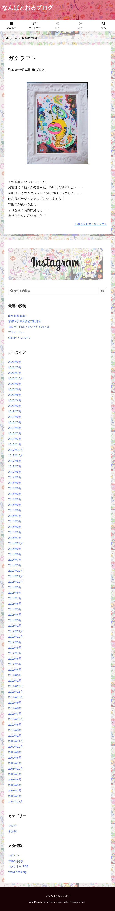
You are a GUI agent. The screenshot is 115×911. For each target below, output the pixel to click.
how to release (17, 315)
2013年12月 (15, 570)
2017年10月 (15, 455)
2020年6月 (14, 389)
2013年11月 (15, 576)
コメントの (18, 866)
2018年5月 (14, 422)
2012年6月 (14, 658)
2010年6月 (14, 724)
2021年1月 (14, 372)
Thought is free (78, 902)
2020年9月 (14, 383)
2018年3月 (14, 433)
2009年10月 (15, 746)
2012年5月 (14, 664)
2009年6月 (14, 757)
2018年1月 (14, 444)
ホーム (13, 38)
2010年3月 (14, 730)
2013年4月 (14, 614)
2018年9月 (14, 416)
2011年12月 (15, 686)
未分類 (12, 831)
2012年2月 (14, 680)
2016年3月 (14, 493)
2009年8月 (14, 752)
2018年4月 (14, 427)
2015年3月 (14, 526)
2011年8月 (14, 708)
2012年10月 (15, 636)
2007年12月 (15, 801)
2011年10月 (15, 697)
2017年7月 (14, 466)
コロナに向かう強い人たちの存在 (29, 326)
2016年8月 (14, 488)
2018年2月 (14, 438)
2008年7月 (14, 774)
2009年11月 (15, 741)
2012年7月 (14, 653)
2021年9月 (14, 361)
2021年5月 (14, 367)
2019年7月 (14, 411)
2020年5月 (14, 394)
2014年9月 (14, 548)
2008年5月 (14, 785)
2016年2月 (14, 499)
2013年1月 (14, 625)
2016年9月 (14, 482)
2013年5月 (14, 609)
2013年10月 (15, 581)
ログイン (13, 855)
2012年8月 (14, 647)
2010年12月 (15, 719)
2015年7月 (14, 515)
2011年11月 (15, 691)
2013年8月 (14, 592)
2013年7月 (14, 598)
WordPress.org (17, 872)
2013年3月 (14, 620)
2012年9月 (14, 642)
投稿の (15, 861)
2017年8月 (14, 460)
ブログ (40, 69)
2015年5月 (14, 521)
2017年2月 (14, 477)
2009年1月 (14, 763)
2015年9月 (14, 504)
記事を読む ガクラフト (91, 224)
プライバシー (16, 332)
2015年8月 (14, 510)
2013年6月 (14, 603)
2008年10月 (15, 768)
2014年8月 (14, 554)
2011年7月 (14, 713)
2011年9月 (14, 702)
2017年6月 (14, 471)
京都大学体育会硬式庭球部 (24, 321)
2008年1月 (14, 796)
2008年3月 (14, 790)
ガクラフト (22, 58)
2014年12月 (15, 543)
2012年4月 (14, 669)
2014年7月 (14, 559)
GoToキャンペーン (19, 337)
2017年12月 (15, 449)
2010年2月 (14, 735)
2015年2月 (14, 532)
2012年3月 (14, 675)
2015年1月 (14, 537)
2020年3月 (14, 405)
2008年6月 (14, 779)
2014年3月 (14, 565)
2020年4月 (14, 400)
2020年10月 (15, 378)
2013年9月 (14, 587)
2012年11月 (15, 631)
